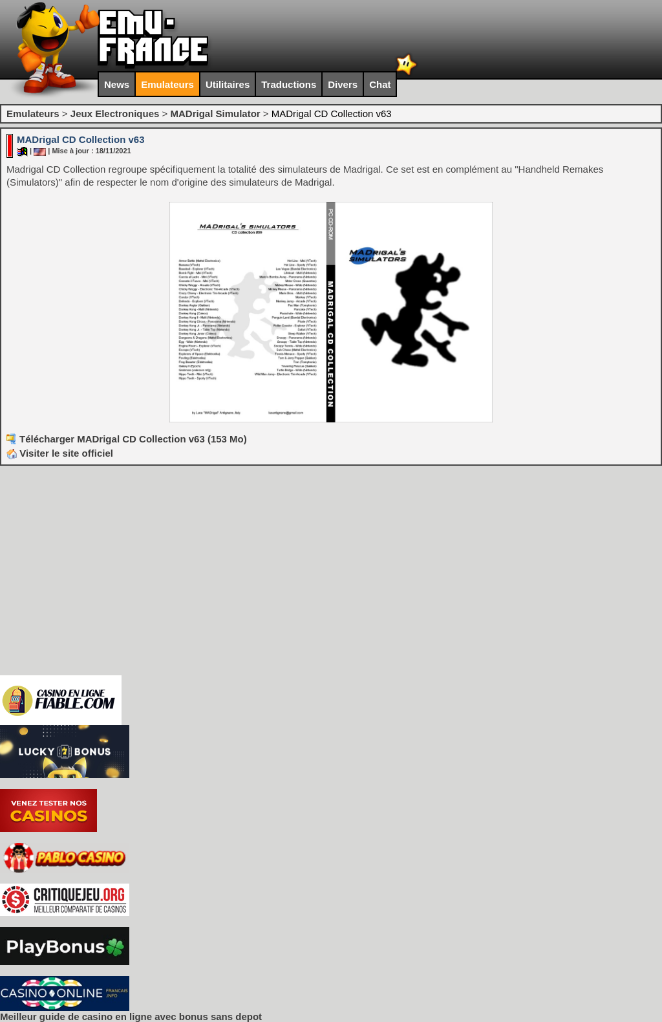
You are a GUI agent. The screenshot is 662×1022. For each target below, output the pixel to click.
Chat (379, 84)
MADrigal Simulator (215, 113)
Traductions (288, 84)
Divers (343, 84)
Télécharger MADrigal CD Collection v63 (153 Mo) (133, 438)
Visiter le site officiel (59, 453)
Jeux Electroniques (115, 113)
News (116, 84)
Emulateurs (167, 84)
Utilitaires (228, 84)
